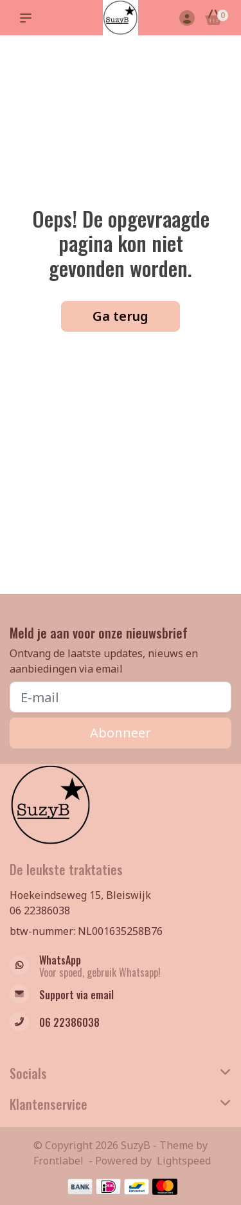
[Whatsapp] (120, 966)
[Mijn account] (187, 19)
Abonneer (120, 732)
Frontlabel (58, 1161)
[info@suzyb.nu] (120, 995)
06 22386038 (40, 910)
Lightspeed (184, 1161)
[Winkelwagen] (213, 19)
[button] (28, 18)
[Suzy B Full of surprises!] (120, 17)
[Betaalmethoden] (80, 1187)
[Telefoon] (120, 1023)
